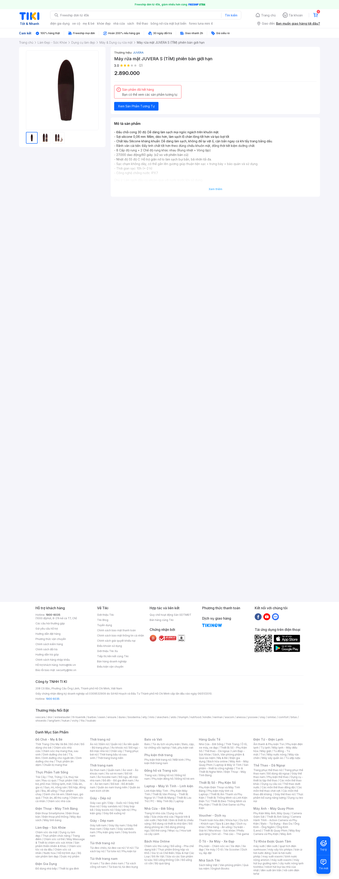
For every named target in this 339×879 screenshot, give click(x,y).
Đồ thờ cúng (158, 830)
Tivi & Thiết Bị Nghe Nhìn (221, 770)
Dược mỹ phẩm (70, 856)
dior (50, 717)
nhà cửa (119, 23)
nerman (218, 717)
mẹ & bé (88, 23)
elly (144, 717)
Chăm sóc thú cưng (156, 846)
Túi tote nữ (113, 851)
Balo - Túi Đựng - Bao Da (276, 823)
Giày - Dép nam (102, 820)
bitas (294, 717)
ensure (111, 717)
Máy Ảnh (286, 834)
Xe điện (235, 846)
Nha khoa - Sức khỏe (222, 830)
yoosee (253, 717)
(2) (141, 65)
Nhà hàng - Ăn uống (219, 827)
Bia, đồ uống (49, 790)
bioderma (134, 717)
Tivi (262, 754)
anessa (241, 717)
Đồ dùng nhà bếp (46, 868)
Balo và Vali (153, 739)
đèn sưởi (272, 846)
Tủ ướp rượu (292, 758)
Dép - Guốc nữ (117, 802)
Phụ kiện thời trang (158, 755)
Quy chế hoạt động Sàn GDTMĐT (170, 614)
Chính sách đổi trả (46, 649)
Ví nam (94, 863)
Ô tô (220, 849)
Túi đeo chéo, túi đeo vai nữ (107, 847)
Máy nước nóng (276, 754)
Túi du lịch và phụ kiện (166, 744)
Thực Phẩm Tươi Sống (51, 772)
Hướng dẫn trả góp (47, 654)
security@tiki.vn (66, 670)
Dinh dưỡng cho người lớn (58, 758)
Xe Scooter (232, 849)
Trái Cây (40, 777)
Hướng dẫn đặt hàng (48, 633)
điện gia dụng (60, 23)
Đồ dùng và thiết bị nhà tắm (170, 823)
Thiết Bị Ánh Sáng (278, 816)
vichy (75, 720)
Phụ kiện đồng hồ (162, 778)
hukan (66, 720)
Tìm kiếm (231, 15)
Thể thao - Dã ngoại (216, 751)
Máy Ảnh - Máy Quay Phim (273, 808)
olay (262, 717)
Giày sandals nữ (111, 806)
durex (122, 717)
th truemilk (79, 717)
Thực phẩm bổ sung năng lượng (278, 796)
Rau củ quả (49, 780)
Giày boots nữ (104, 809)
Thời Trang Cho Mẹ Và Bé (51, 744)
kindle (207, 717)
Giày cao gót (98, 802)
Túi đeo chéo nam (112, 863)
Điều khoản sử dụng (109, 645)
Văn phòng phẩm (230, 865)
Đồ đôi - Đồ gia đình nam (118, 780)
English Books (220, 868)
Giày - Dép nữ (100, 798)
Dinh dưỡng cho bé (55, 754)
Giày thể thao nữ (285, 794)
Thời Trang (232, 744)
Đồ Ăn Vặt (158, 856)
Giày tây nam (117, 825)
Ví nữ (130, 847)
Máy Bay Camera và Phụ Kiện (276, 832)
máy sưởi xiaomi (281, 860)
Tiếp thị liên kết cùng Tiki (113, 656)
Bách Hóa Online (157, 841)
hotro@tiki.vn (67, 664)
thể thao (142, 23)
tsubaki (91, 720)
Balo (147, 744)
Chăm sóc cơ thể (54, 839)
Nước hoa (50, 853)
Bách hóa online (218, 761)
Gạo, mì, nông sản (55, 787)
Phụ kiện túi (129, 851)
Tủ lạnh (265, 747)
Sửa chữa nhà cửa (162, 816)
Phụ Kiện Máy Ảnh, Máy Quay (271, 813)
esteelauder (62, 717)
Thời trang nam (101, 765)
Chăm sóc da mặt (46, 832)
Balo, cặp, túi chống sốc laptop (169, 746)
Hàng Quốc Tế (209, 739)
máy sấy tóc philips (280, 849)
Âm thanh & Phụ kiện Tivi (268, 744)
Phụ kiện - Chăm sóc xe (214, 846)
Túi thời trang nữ (102, 843)
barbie (92, 717)
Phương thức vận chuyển (50, 639)
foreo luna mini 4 (201, 23)
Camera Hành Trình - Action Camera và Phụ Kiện (277, 820)
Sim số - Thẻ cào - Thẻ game (230, 834)
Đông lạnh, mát (61, 783)
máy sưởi (259, 846)
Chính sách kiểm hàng (49, 644)
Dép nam (109, 828)
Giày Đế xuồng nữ (114, 813)
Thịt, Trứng (55, 777)
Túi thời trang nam (103, 858)
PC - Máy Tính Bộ (162, 801)
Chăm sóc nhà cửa (58, 801)
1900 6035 (52, 698)
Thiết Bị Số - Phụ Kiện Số (217, 782)
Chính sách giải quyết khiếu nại (116, 640)
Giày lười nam (98, 825)
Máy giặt (265, 751)
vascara (40, 717)
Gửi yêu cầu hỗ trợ (46, 628)
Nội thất (162, 820)
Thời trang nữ (100, 739)
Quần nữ (116, 744)
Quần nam (114, 770)
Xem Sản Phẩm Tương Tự (136, 106)
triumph (183, 717)
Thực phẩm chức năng (56, 835)
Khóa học (232, 820)
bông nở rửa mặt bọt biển (168, 23)
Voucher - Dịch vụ (212, 815)
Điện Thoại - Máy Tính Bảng (56, 808)
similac (271, 717)
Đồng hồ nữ (166, 775)
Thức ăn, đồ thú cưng (55, 797)
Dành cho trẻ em (54, 794)
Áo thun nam (98, 770)
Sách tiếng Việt (208, 865)
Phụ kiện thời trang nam (167, 761)
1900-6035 (53, 614)
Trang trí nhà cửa (154, 813)
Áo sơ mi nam (114, 773)
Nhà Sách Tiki (209, 860)
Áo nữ (93, 744)
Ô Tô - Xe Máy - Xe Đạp (216, 841)
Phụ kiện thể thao (278, 777)
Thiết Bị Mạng (165, 797)
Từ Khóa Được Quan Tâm (272, 841)
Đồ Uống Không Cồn (166, 860)
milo (152, 717)
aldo (173, 717)
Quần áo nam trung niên (112, 787)
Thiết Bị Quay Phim (275, 830)
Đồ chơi (74, 744)
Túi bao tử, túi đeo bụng (123, 866)
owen (101, 717)
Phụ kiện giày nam (109, 832)
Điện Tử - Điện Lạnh (268, 739)
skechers (163, 717)
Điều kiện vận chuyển (110, 666)
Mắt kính (178, 759)
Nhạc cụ (173, 830)
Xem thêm (215, 189)
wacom (229, 717)
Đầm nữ (104, 744)
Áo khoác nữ (119, 747)
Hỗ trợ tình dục (67, 853)
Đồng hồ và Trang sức (160, 770)
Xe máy (210, 849)
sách (130, 23)
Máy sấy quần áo (272, 758)
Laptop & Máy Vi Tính (228, 764)
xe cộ (76, 23)
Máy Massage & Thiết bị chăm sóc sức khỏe (60, 841)
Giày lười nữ (122, 809)
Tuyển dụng (104, 625)
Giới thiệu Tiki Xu (107, 651)
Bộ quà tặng (162, 863)
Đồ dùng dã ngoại (278, 773)
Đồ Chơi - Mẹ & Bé (48, 739)
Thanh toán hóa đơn (211, 820)
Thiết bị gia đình (69, 868)
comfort (283, 717)
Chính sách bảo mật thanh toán (116, 630)
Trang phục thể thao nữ (267, 770)
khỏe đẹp (104, 23)
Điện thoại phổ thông (55, 816)
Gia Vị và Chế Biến (163, 853)
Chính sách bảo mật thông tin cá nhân (120, 635)
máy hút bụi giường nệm (276, 861)
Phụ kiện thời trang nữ (157, 759)
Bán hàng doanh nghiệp (112, 661)
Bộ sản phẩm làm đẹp (58, 854)
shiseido (40, 720)
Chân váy (116, 751)
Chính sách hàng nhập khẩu (52, 659)
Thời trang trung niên (110, 758)
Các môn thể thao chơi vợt (277, 789)
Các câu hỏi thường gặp (50, 623)
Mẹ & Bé (222, 758)
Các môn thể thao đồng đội (278, 787)
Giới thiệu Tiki (105, 614)
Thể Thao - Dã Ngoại (269, 765)
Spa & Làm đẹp (225, 823)
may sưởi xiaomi (272, 856)
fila (83, 720)
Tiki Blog (102, 620)
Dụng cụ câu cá (271, 783)
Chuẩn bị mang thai (55, 764)
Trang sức (150, 775)
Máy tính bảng (52, 820)
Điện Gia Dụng (46, 864)
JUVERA (138, 52)
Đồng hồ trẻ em (184, 778)
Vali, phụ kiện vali (182, 747)
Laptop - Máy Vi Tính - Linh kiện (168, 786)
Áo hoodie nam (107, 777)
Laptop (179, 801)
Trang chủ (268, 15)
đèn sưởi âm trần (271, 870)
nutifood (195, 717)
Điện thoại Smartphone (49, 813)
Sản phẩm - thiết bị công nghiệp (223, 766)
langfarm (54, 720)
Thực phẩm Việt (68, 780)
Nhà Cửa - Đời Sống (159, 808)
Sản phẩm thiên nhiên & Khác (57, 844)
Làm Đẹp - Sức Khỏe (50, 827)
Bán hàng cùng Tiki (162, 620)
